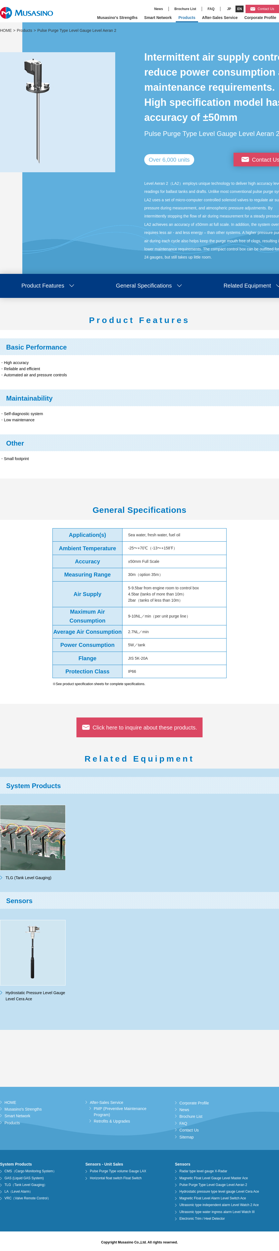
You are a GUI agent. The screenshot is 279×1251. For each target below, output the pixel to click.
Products (187, 17)
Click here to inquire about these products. (145, 727)
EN (239, 9)
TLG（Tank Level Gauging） (25, 1185)
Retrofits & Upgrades (112, 1121)
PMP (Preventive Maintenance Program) (120, 1111)
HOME (6, 30)
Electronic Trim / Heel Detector (202, 1219)
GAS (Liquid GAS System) (24, 1178)
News (158, 9)
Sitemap (186, 1137)
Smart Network (158, 17)
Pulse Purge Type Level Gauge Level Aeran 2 (213, 1185)
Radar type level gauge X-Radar (203, 1171)
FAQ (211, 9)
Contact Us (266, 9)
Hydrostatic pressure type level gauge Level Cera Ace (219, 1191)
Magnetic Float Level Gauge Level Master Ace (213, 1178)
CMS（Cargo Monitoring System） (30, 1171)
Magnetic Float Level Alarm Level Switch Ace (212, 1198)
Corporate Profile (260, 17)
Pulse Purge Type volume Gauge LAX (118, 1171)
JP (229, 9)
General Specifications (144, 285)
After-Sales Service (220, 17)
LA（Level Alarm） (18, 1191)
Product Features (42, 285)
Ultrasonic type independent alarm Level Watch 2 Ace (219, 1205)
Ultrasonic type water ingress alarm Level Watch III (217, 1212)
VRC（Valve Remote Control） (27, 1198)
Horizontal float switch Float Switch (115, 1178)
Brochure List (185, 9)
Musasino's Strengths (117, 17)
